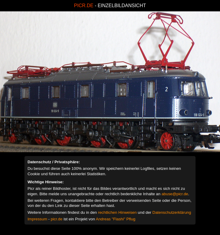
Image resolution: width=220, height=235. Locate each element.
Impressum (37, 219)
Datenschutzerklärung (172, 212)
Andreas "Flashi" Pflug (115, 219)
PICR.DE (83, 5)
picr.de (56, 219)
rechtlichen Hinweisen (117, 212)
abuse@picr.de (174, 194)
